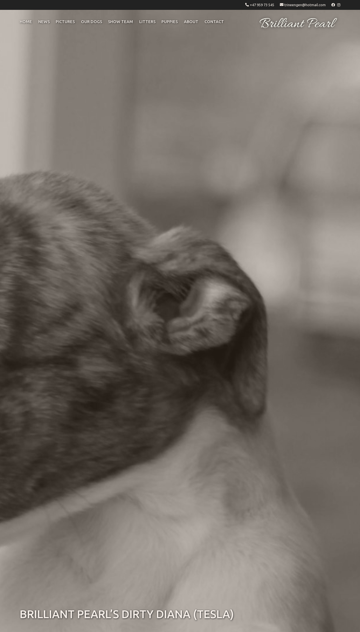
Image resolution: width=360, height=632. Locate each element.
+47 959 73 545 (262, 5)
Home (26, 21)
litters (147, 21)
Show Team (120, 21)
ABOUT (191, 21)
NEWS (44, 21)
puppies (169, 21)
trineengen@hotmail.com (305, 5)
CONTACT (214, 21)
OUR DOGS (91, 21)
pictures (65, 21)
